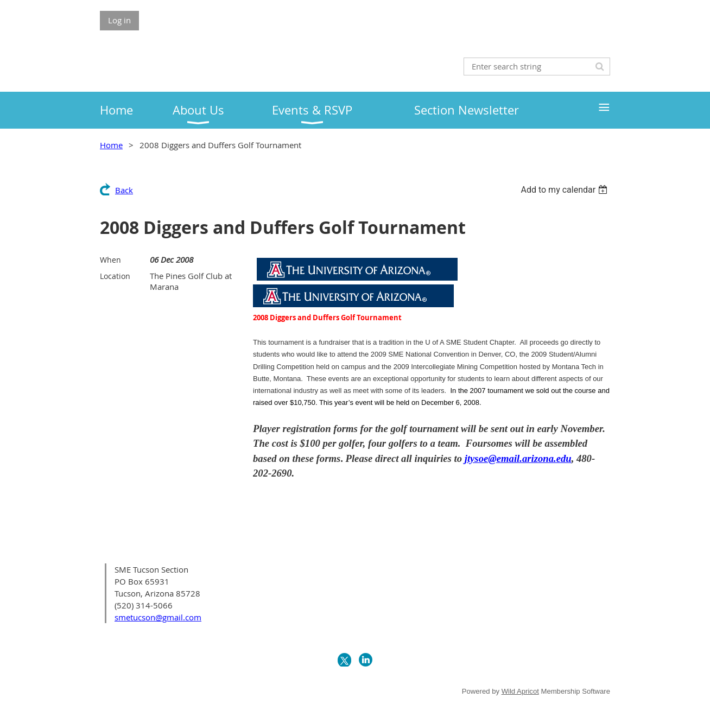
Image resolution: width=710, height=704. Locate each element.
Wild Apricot (520, 691)
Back (124, 190)
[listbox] (565, 189)
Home (111, 144)
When (110, 260)
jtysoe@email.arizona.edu (518, 458)
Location (115, 276)
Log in (119, 20)
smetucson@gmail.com (158, 617)
